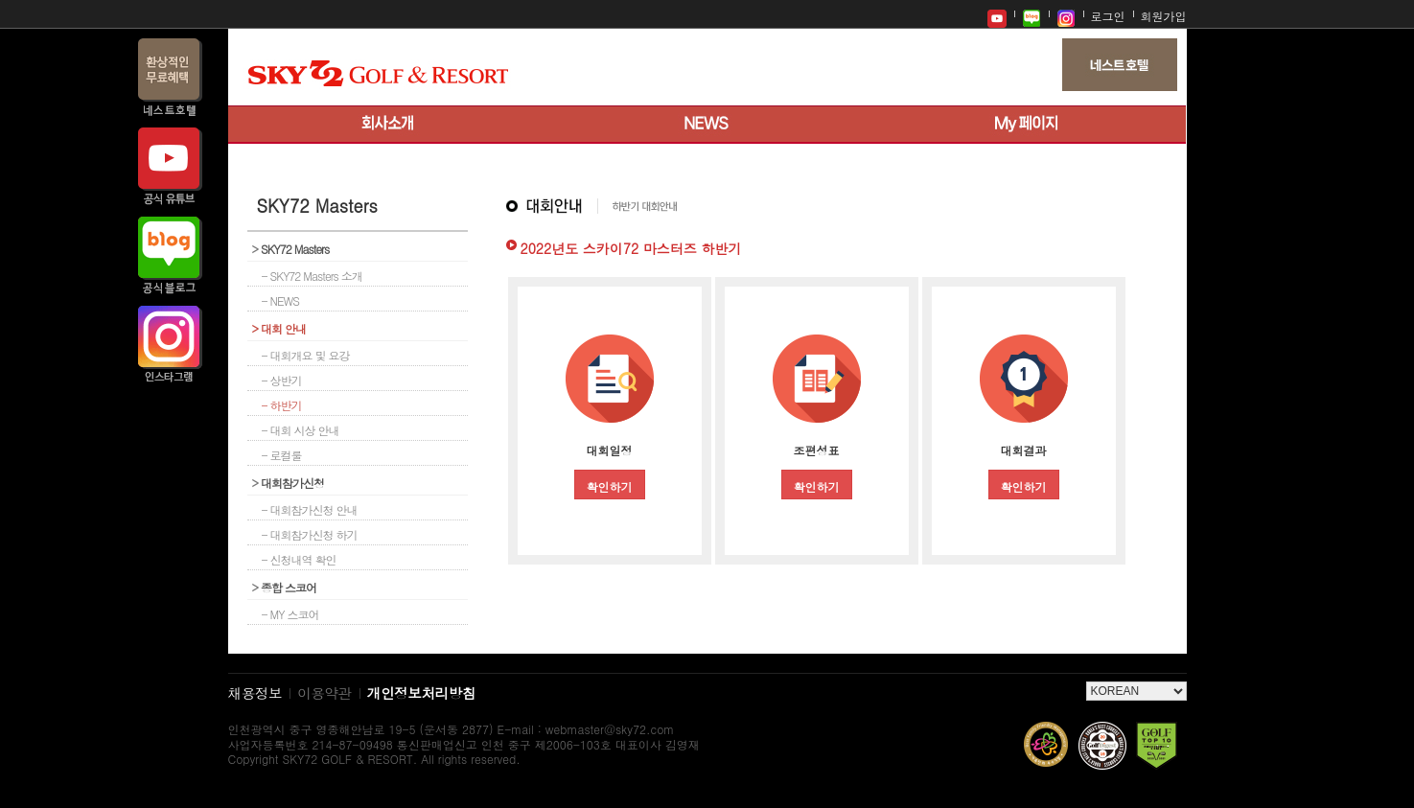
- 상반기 (282, 380)
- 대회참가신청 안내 (310, 509)
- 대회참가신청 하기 (310, 534)
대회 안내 (279, 328)
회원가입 (1164, 16)
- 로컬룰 (282, 455)
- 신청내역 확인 (299, 559)
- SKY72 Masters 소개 (312, 275)
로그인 (1108, 16)
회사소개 (387, 124)
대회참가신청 (288, 482)
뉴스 (707, 124)
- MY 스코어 (290, 614)
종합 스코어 (284, 587)
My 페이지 (1026, 124)
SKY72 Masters (291, 249)
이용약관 (324, 692)
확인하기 (610, 486)
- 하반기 (282, 405)
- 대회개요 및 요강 (306, 355)
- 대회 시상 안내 (300, 430)
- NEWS (280, 300)
